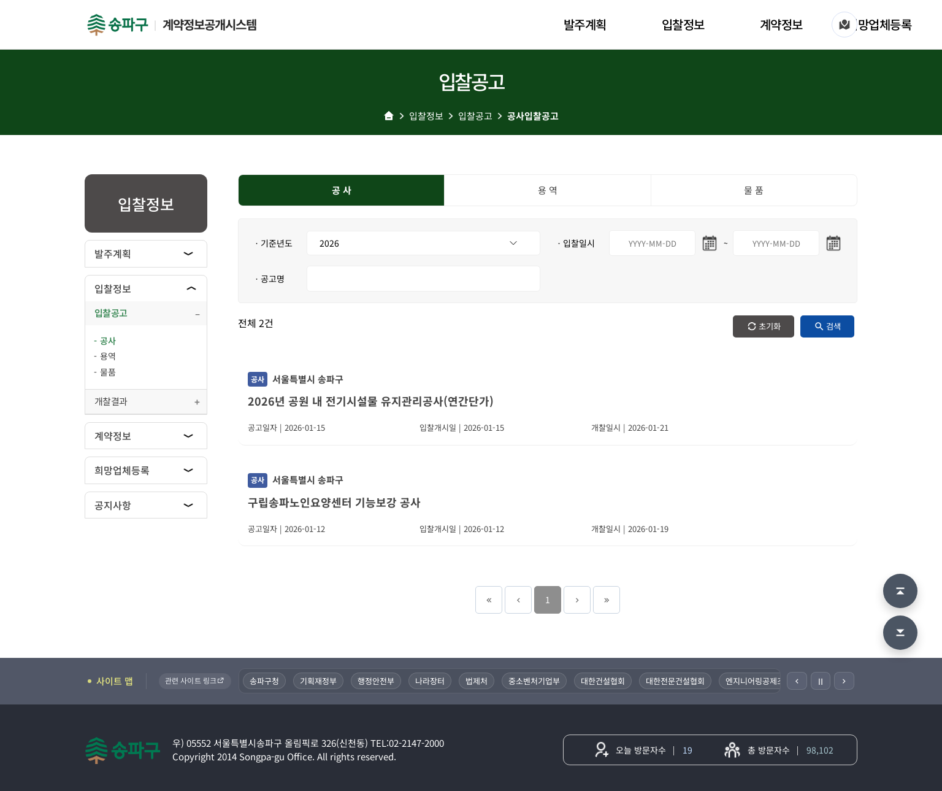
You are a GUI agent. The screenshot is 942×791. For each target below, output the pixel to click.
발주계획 (585, 24)
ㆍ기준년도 (273, 243)
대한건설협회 (603, 681)
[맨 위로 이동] (900, 591)
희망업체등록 (879, 24)
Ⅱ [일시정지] (820, 681)
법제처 (476, 681)
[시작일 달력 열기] (709, 243)
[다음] (844, 681)
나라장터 (430, 681)
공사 (108, 340)
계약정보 (781, 24)
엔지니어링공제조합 (759, 681)
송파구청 (264, 681)
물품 (108, 372)
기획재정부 (318, 681)
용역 (108, 356)
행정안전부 (376, 681)
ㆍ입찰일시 (575, 243)
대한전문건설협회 (675, 681)
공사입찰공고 (533, 115)
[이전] (797, 681)
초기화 (770, 326)
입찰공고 (475, 115)
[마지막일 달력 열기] (833, 243)
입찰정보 (683, 24)
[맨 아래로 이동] (900, 632)
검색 (833, 326)
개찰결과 (110, 401)
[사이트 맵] (844, 24)
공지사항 (112, 505)
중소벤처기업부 (534, 681)
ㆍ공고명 (269, 278)
